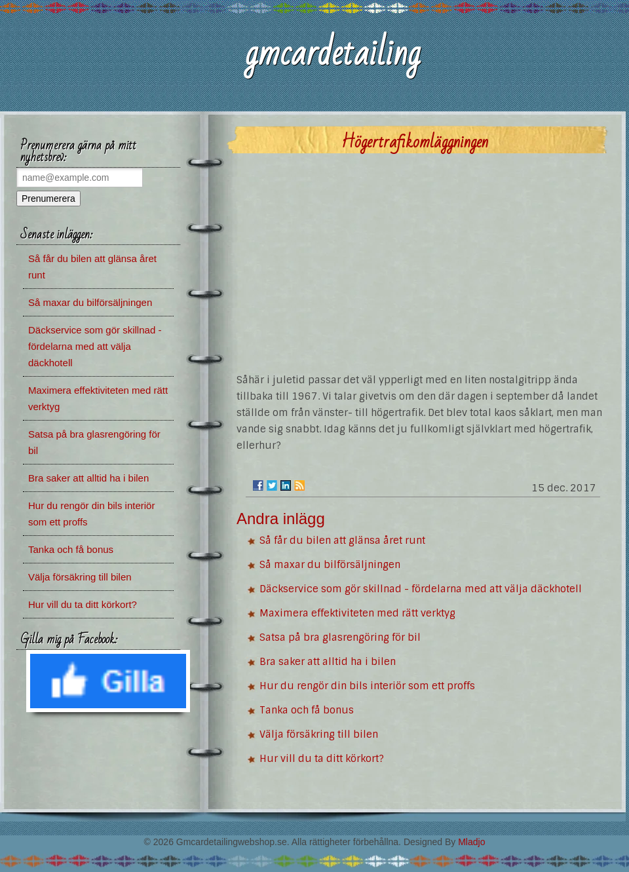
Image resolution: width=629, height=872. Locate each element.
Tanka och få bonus (306, 710)
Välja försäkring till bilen (318, 734)
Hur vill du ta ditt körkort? (321, 758)
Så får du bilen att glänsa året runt (342, 540)
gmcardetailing (332, 54)
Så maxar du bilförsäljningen (329, 564)
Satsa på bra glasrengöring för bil (340, 637)
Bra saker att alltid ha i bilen (327, 661)
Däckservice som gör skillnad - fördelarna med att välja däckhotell (420, 589)
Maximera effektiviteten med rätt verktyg (357, 613)
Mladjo (471, 842)
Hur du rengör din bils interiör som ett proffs (367, 685)
